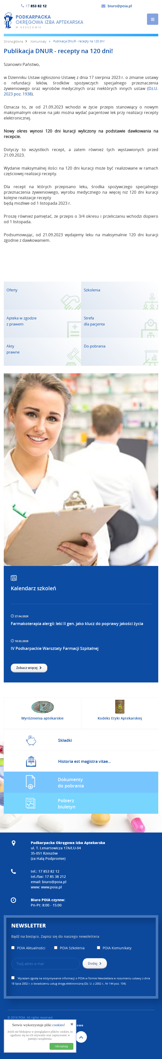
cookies (58, 1025)
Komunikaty (39, 41)
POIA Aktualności (28, 948)
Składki (65, 740)
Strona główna (13, 41)
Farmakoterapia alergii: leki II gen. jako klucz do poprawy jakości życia (77, 623)
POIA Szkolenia (69, 948)
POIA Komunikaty (114, 948)
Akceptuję (61, 1046)
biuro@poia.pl (120, 6)
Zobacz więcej (29, 667)
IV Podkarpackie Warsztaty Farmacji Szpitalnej (54, 648)
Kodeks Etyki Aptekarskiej (120, 718)
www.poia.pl (51, 887)
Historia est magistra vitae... (84, 761)
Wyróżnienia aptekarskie (42, 718)
